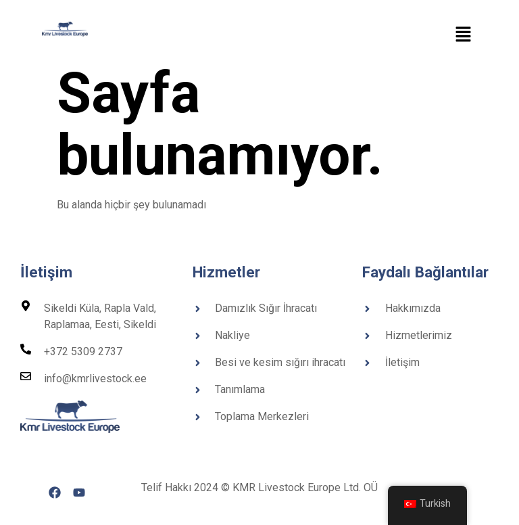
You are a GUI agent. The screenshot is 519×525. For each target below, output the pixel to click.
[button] (463, 35)
